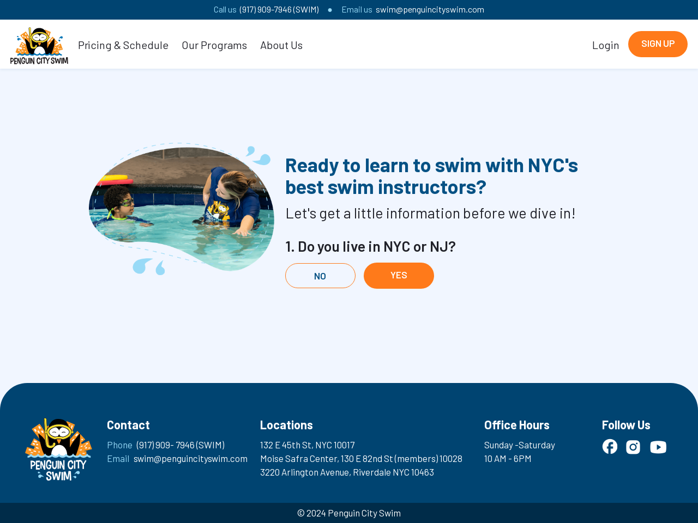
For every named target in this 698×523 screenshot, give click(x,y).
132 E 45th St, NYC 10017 (307, 444)
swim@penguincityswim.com (430, 9)
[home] (39, 44)
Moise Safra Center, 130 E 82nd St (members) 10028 (361, 458)
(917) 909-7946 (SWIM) (279, 9)
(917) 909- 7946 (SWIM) (180, 444)
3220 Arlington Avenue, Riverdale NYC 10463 (347, 471)
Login (605, 44)
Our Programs (214, 44)
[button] (123, 44)
